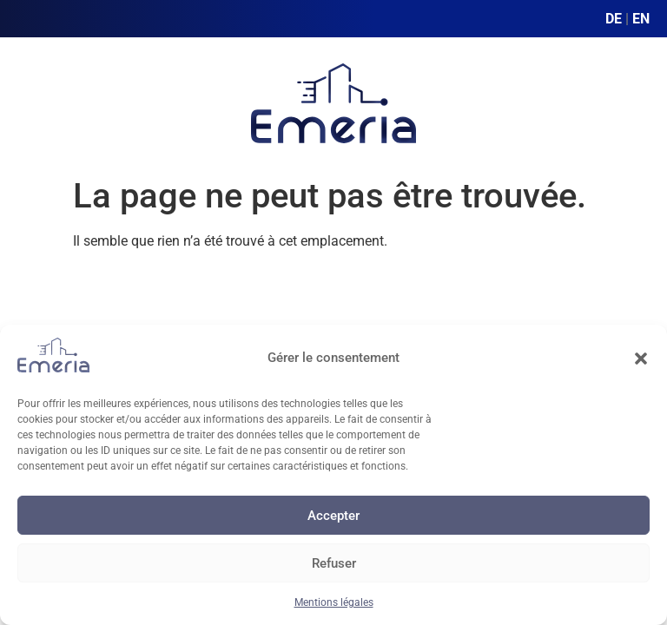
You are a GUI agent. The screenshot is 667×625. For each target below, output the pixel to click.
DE (613, 18)
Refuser (334, 563)
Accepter (333, 515)
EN (641, 18)
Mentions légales (333, 602)
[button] (641, 358)
